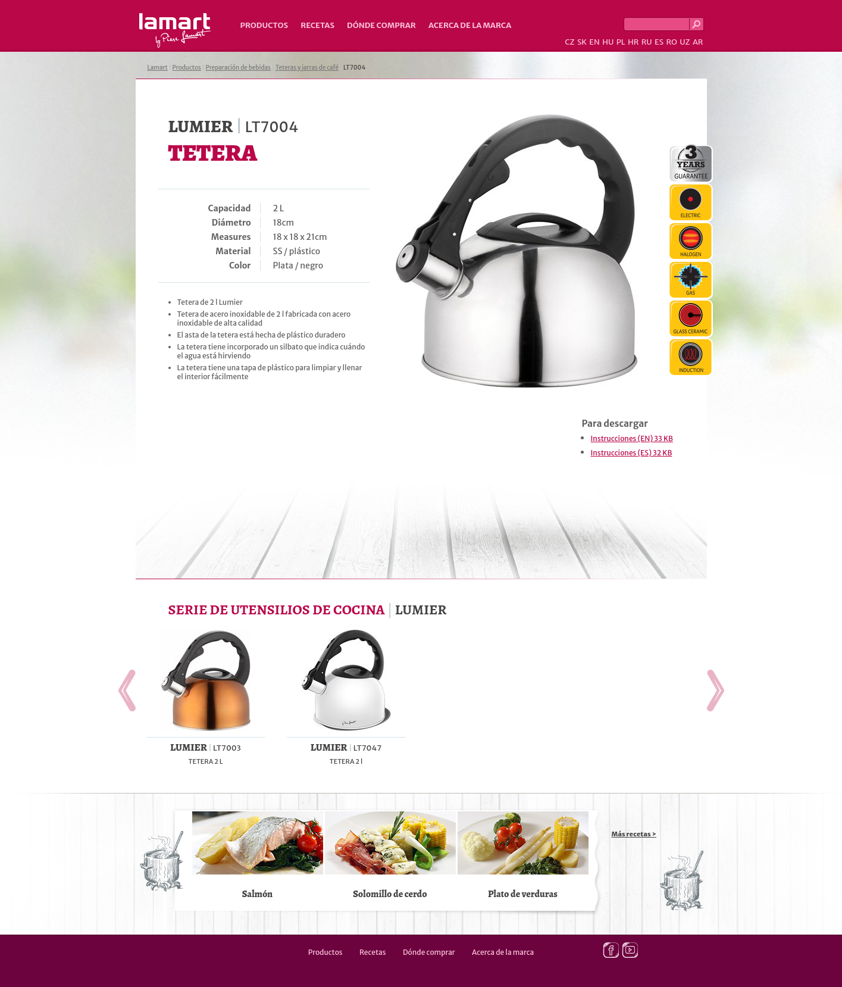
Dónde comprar (381, 25)
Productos (264, 25)
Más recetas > (634, 834)
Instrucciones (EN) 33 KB (632, 438)
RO (671, 42)
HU (607, 42)
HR (633, 42)
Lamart (175, 30)
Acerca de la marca (469, 25)
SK (582, 42)
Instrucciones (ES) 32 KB (631, 452)
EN (594, 42)
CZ (569, 42)
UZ (685, 42)
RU (646, 42)
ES (659, 42)
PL (620, 42)
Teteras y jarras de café (307, 67)
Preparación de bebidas (238, 67)
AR (698, 42)
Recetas (317, 25)
